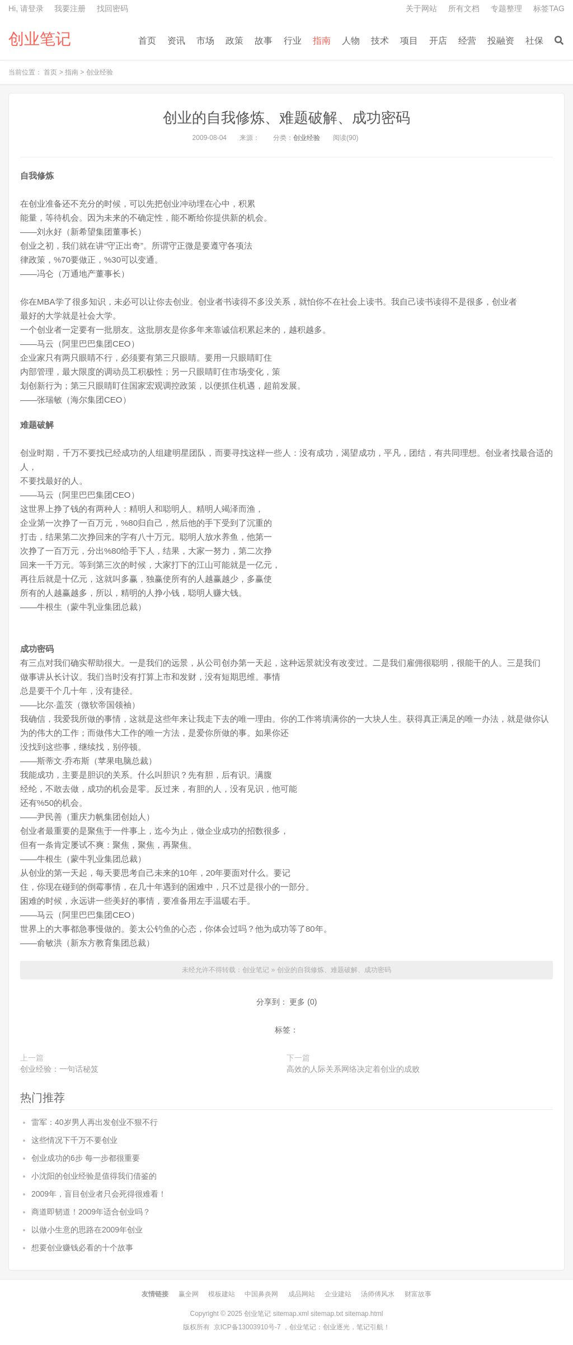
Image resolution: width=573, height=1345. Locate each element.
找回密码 (112, 8)
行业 (293, 40)
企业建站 (338, 1294)
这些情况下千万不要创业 (74, 1140)
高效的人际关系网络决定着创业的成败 (353, 1068)
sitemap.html (364, 1314)
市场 (205, 40)
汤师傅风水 (377, 1294)
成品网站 (301, 1294)
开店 (438, 40)
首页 (147, 40)
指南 (322, 40)
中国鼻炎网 (261, 1294)
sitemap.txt (327, 1314)
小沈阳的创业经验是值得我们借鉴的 (94, 1175)
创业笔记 (39, 39)
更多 (297, 1001)
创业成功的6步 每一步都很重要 (85, 1157)
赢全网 (189, 1294)
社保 (534, 40)
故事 (264, 40)
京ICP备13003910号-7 (247, 1327)
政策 (234, 40)
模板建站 (221, 1294)
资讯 (176, 40)
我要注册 (70, 8)
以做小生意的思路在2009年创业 (87, 1229)
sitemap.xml (291, 1314)
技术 (380, 40)
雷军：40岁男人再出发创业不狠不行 (94, 1122)
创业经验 (99, 72)
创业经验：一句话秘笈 (59, 1068)
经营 (467, 40)
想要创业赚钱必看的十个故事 (82, 1247)
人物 (351, 40)
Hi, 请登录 (26, 8)
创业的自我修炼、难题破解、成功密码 (286, 117)
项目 (409, 40)
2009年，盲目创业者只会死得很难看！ (98, 1193)
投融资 (500, 40)
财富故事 (418, 1294)
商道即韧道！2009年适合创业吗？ (91, 1211)
